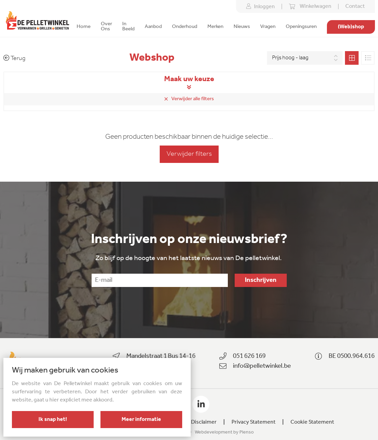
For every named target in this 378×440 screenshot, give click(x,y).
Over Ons (106, 26)
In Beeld (128, 26)
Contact (355, 6)
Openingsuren (301, 26)
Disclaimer (204, 422)
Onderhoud (184, 26)
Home (84, 26)
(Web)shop (351, 27)
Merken (215, 26)
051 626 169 (249, 356)
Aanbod (153, 26)
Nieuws (242, 26)
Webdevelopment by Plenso (224, 432)
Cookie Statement (312, 422)
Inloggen (260, 6)
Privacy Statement (253, 422)
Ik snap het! (52, 419)
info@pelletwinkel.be (262, 366)
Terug (14, 58)
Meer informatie (141, 419)
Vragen (267, 26)
